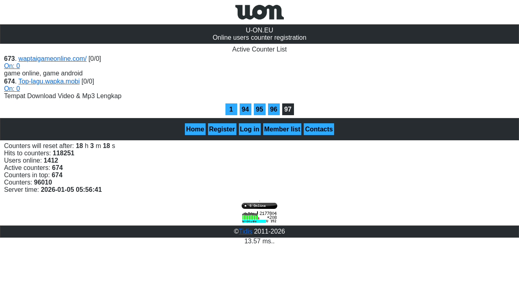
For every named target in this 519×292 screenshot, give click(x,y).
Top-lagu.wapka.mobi (48, 81)
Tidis (245, 231)
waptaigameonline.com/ (53, 58)
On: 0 (12, 65)
